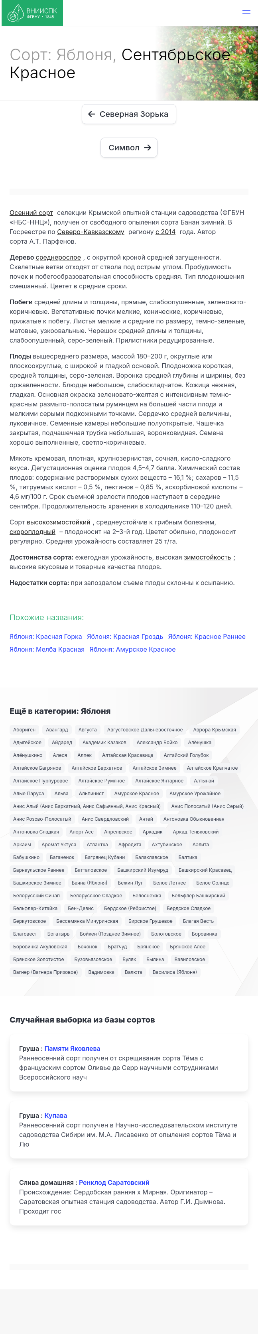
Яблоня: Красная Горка (47, 636)
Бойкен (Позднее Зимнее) (110, 934)
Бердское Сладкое (189, 908)
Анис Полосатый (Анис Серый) (207, 806)
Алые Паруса (28, 793)
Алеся (60, 755)
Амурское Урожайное (195, 793)
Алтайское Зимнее (155, 768)
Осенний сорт (31, 213)
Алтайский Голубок (186, 755)
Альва (61, 793)
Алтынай (204, 781)
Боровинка (204, 934)
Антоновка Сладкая (36, 832)
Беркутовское (29, 921)
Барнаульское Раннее (38, 870)
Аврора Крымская (214, 730)
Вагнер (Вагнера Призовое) (45, 972)
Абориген (24, 730)
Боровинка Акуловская (40, 947)
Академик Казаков (104, 742)
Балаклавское (151, 857)
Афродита (130, 844)
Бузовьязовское (93, 959)
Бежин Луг (130, 883)
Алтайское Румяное (101, 781)
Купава (55, 1115)
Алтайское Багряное (37, 768)
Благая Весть (198, 921)
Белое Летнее (169, 883)
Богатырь (58, 934)
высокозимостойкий (59, 522)
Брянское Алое (187, 947)
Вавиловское (190, 959)
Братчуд (117, 947)
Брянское (148, 947)
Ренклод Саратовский (114, 1182)
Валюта (133, 972)
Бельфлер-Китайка (35, 908)
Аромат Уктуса (58, 844)
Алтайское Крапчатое (212, 768)
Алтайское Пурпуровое (40, 781)
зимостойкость (207, 557)
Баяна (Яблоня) (90, 883)
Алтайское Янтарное (159, 781)
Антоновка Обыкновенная (194, 819)
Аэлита (201, 844)
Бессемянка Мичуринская (87, 921)
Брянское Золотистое (38, 959)
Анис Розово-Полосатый (42, 819)
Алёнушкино (28, 755)
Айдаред (62, 742)
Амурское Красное (136, 793)
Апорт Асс (81, 832)
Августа (88, 730)
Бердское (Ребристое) (130, 908)
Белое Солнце (212, 883)
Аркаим (22, 844)
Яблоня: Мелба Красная (48, 649)
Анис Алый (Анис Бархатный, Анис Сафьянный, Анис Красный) (87, 806)
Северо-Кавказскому (90, 232)
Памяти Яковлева (72, 1048)
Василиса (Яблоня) (175, 972)
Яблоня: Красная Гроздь (126, 636)
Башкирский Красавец (205, 870)
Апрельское (118, 832)
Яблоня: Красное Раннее (207, 636)
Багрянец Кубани (105, 857)
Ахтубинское (167, 844)
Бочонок (88, 947)
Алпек (84, 755)
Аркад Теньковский (196, 832)
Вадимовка (102, 972)
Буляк (129, 959)
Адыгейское (27, 742)
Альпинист (91, 793)
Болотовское (166, 934)
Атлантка (97, 844)
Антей (146, 819)
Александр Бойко (157, 742)
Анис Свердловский (105, 819)
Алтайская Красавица (127, 755)
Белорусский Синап (36, 896)
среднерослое (58, 257)
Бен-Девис (81, 908)
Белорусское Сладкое (96, 896)
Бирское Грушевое (150, 921)
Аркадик (153, 832)
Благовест (25, 934)
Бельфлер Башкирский (198, 896)
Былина (155, 959)
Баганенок (62, 857)
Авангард (57, 730)
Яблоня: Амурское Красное (133, 649)
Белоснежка (146, 896)
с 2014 (165, 232)
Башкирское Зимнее (37, 883)
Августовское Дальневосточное (145, 730)
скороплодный (32, 532)
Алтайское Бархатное (96, 768)
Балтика (188, 857)
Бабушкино (26, 857)
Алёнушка (199, 742)
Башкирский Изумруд (142, 870)
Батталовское (91, 870)
